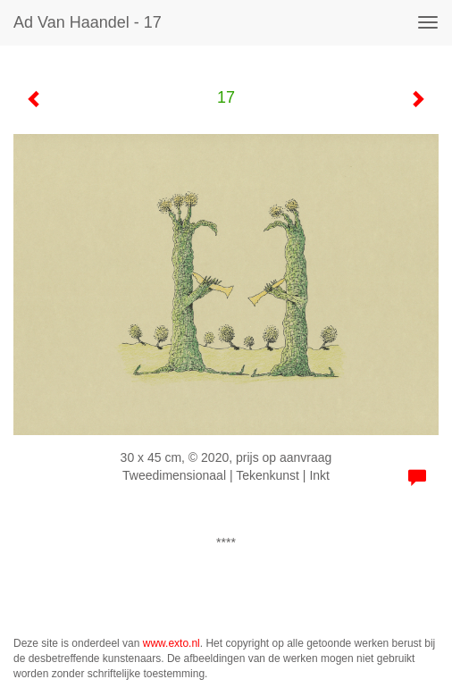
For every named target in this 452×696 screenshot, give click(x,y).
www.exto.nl (171, 643)
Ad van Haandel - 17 (87, 22)
